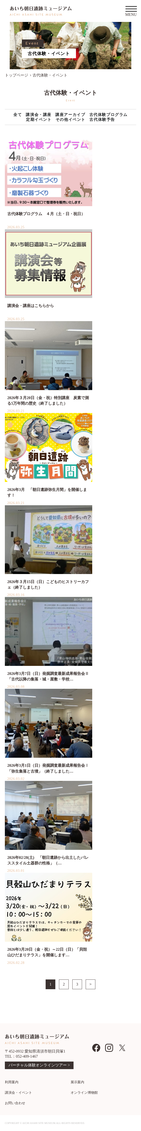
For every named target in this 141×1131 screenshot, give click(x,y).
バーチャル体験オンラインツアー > (39, 1065)
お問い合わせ (15, 1103)
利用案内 (11, 1082)
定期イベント (39, 119)
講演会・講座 (38, 115)
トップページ (16, 75)
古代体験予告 (102, 119)
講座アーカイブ (70, 115)
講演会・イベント (18, 1092)
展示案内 (77, 1082)
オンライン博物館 (84, 1092)
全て (17, 115)
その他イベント (70, 119)
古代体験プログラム (108, 115)
